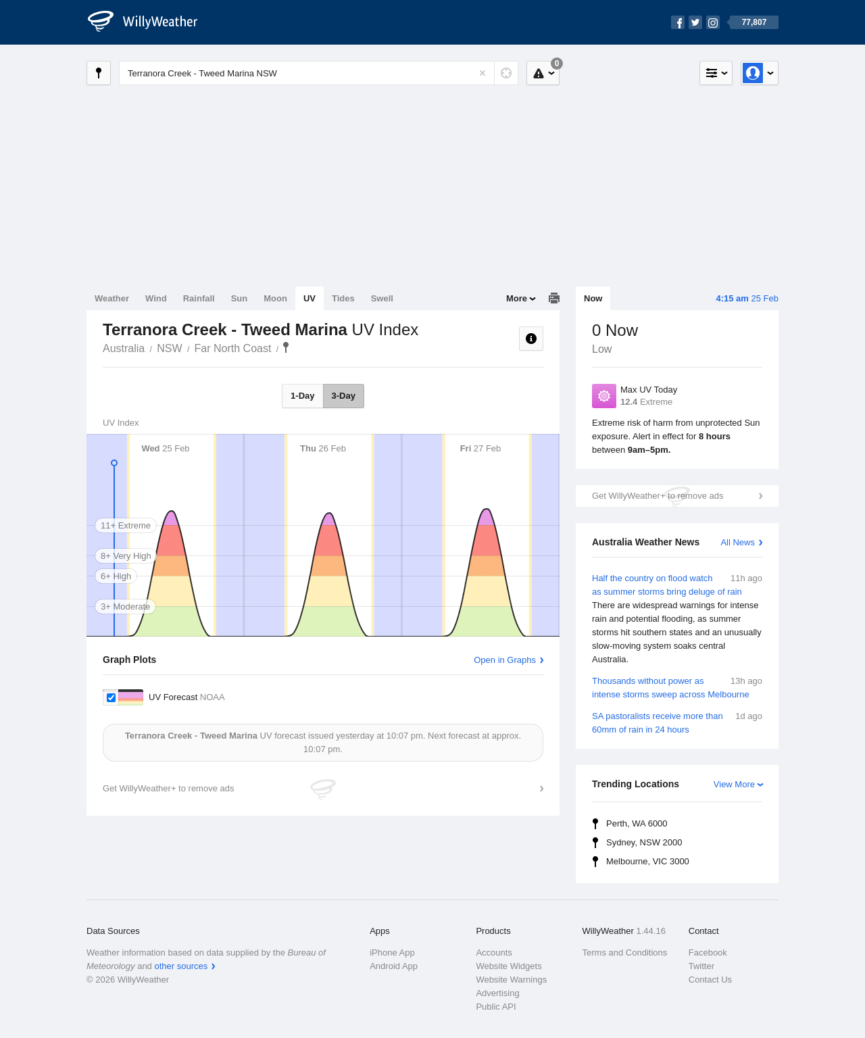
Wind (156, 298)
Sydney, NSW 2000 (644, 842)
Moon (275, 298)
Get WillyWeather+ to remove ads (657, 496)
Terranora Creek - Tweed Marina (286, 347)
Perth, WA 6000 (637, 823)
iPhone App (392, 952)
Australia (124, 348)
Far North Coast (233, 348)
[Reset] (482, 73)
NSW (169, 348)
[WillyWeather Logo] (150, 22)
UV (309, 298)
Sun (239, 298)
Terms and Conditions (625, 952)
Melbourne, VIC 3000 (647, 861)
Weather (112, 298)
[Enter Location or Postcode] (318, 73)
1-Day (302, 396)
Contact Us (710, 979)
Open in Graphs (505, 660)
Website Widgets (508, 966)
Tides (343, 298)
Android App (394, 966)
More (516, 298)
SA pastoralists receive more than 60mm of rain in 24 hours (677, 722)
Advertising (497, 993)
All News (737, 542)
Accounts (494, 952)
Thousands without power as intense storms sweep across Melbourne (677, 686)
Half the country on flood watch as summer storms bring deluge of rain (677, 619)
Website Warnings (511, 979)
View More (734, 784)
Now (593, 298)
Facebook (708, 952)
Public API (496, 1007)
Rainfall (199, 298)
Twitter (701, 966)
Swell (382, 298)
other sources (180, 966)
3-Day (343, 396)
